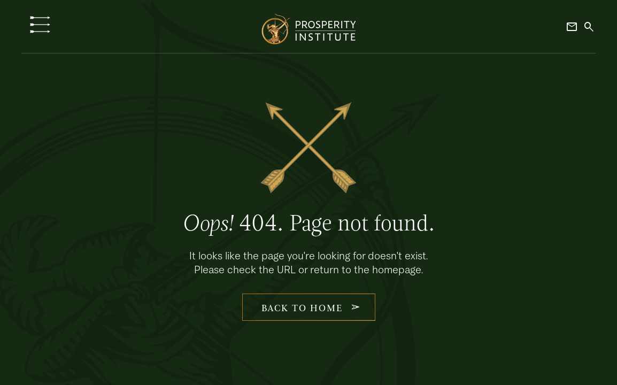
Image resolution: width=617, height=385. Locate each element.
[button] (40, 24)
